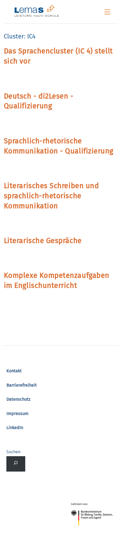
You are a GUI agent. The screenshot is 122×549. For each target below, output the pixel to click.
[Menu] (107, 12)
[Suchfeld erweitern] (15, 464)
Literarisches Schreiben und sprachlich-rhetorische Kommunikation (51, 196)
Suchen (13, 451)
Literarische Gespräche (43, 241)
